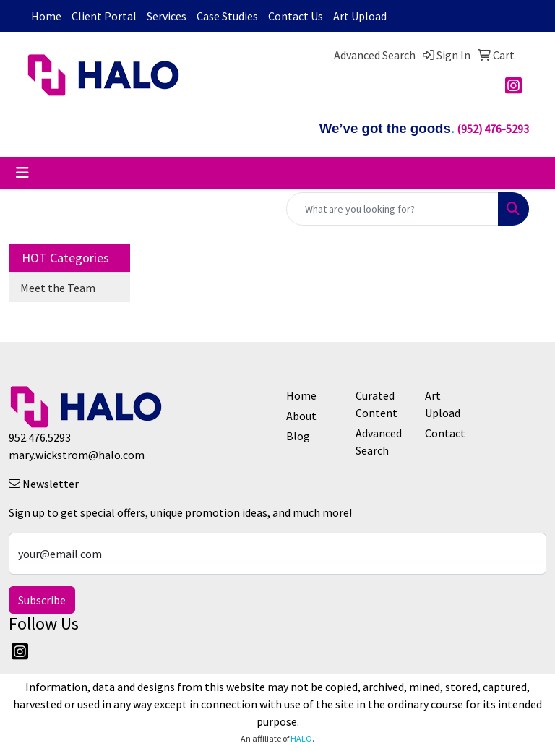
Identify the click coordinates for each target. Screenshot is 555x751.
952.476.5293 (40, 437)
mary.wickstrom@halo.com (77, 454)
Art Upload (360, 16)
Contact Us (295, 16)
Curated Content (376, 404)
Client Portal (104, 16)
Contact (445, 433)
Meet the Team (57, 287)
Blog (298, 436)
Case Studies (227, 16)
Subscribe (42, 600)
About (301, 415)
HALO (301, 738)
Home (46, 16)
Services (166, 16)
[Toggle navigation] (22, 173)
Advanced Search (379, 442)
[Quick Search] (392, 209)
